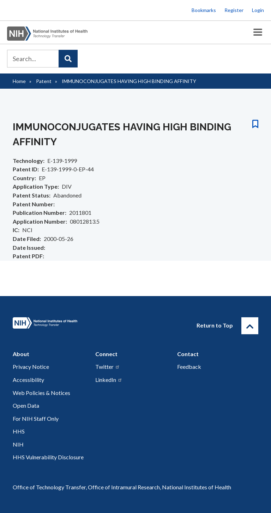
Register (233, 10)
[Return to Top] (249, 325)
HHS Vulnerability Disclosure (48, 457)
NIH (18, 444)
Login (258, 10)
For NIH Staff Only (36, 418)
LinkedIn (108, 379)
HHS (19, 431)
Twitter (107, 366)
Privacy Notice (31, 366)
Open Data (26, 405)
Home (19, 81)
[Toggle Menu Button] (258, 32)
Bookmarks (204, 10)
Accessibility (28, 379)
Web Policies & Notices (41, 392)
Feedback (189, 366)
